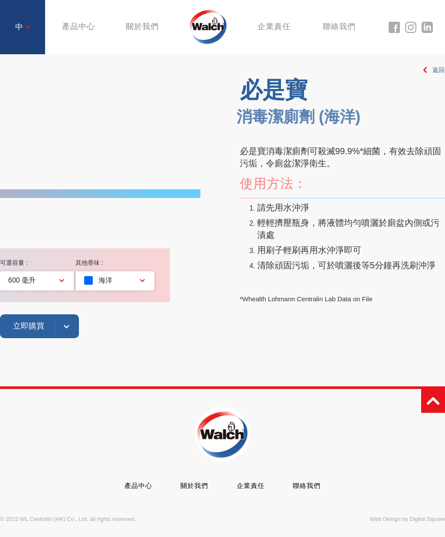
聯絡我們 (341, 27)
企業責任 (275, 27)
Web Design (385, 519)
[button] (23, 27)
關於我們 (140, 27)
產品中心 (138, 485)
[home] (208, 26)
